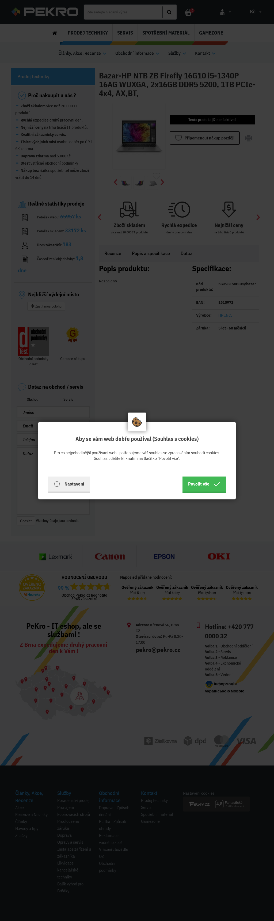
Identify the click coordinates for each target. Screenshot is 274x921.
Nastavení (69, 483)
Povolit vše (204, 483)
